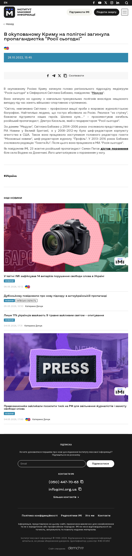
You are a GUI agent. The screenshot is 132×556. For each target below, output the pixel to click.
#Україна (10, 176)
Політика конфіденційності (40, 515)
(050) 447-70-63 (64, 482)
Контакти (104, 515)
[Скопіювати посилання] (74, 75)
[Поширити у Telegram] (53, 75)
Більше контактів (64, 497)
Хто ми (89, 515)
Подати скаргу (107, 12)
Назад (10, 24)
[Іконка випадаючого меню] (124, 12)
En (5, 2)
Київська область (26, 301)
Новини (9, 281)
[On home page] (19, 12)
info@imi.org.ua (63, 489)
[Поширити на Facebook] (48, 75)
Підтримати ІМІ (79, 12)
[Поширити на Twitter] (59, 75)
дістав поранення (114, 148)
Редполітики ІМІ (71, 515)
